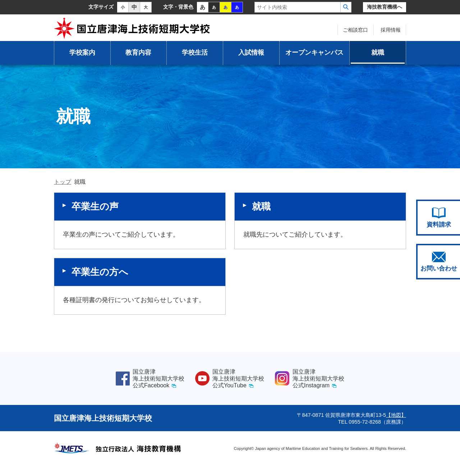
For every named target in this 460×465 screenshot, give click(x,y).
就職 (377, 52)
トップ (62, 182)
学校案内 (82, 52)
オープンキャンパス (314, 52)
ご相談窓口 (355, 30)
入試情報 (251, 52)
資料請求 (439, 218)
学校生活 (195, 52)
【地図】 (396, 415)
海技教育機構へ (384, 7)
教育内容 (138, 52)
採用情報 (391, 30)
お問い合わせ (438, 262)
